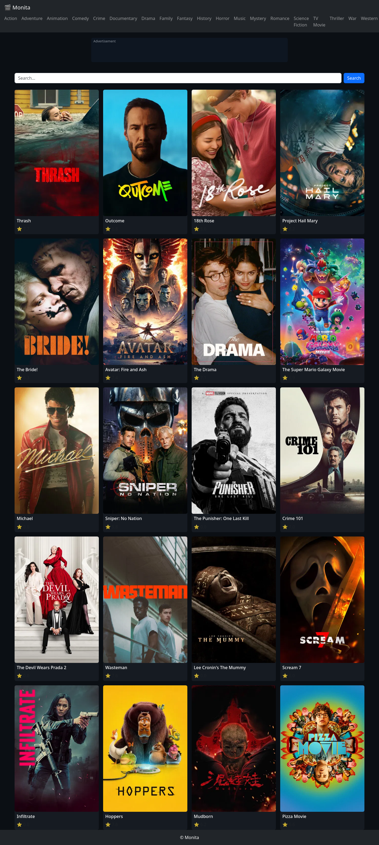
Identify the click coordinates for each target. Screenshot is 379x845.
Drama (148, 18)
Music (240, 18)
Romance (279, 18)
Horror (222, 18)
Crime (99, 18)
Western (369, 18)
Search (354, 78)
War (352, 18)
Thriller (337, 18)
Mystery (258, 18)
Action (10, 18)
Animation (57, 18)
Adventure (31, 18)
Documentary (123, 18)
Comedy (80, 18)
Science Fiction (301, 21)
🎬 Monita (17, 7)
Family (166, 18)
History (204, 18)
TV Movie (319, 21)
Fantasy (185, 18)
